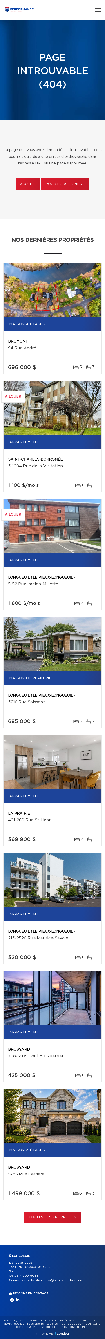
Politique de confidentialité (80, 1324)
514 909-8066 (27, 1275)
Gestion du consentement (70, 1327)
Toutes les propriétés (52, 1217)
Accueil (28, 184)
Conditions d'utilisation (33, 1327)
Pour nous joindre (65, 184)
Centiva (62, 1333)
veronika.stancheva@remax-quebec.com (52, 1280)
